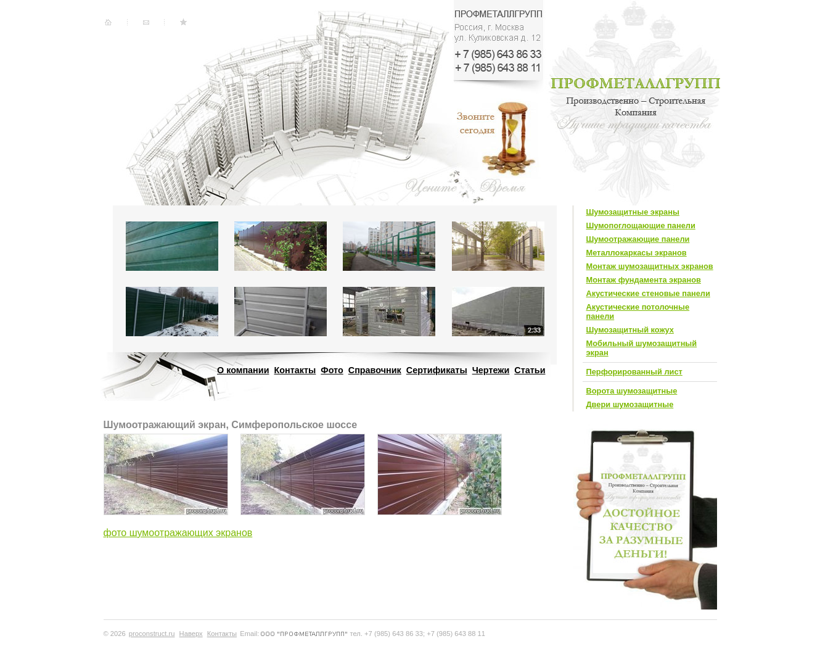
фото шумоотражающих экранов (178, 532)
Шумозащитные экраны (632, 212)
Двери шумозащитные (630, 404)
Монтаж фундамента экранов (643, 279)
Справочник (374, 370)
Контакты (295, 370)
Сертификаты (436, 370)
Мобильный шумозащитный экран (641, 348)
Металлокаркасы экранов (636, 252)
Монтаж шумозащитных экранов (649, 266)
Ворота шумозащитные (632, 390)
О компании (243, 370)
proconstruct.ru (152, 633)
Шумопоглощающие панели (640, 225)
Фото (332, 370)
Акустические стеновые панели (648, 293)
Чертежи (491, 370)
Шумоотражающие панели (638, 239)
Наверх (191, 633)
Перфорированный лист (634, 371)
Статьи (529, 370)
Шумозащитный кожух (630, 329)
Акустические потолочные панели (638, 311)
